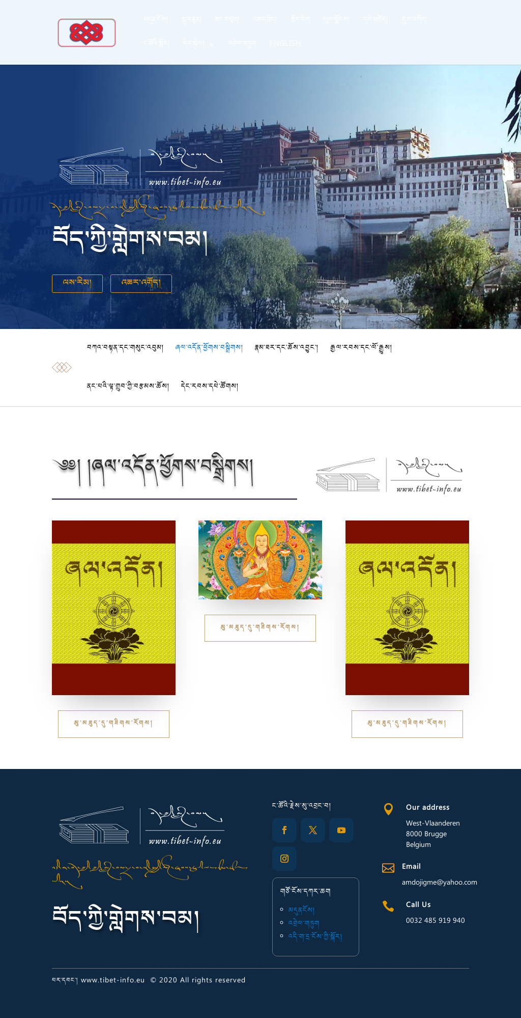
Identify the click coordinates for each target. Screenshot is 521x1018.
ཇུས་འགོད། (414, 22)
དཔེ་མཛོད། (375, 22)
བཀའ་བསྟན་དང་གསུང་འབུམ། (125, 348)
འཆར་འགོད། (141, 284)
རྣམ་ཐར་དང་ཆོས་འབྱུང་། (287, 348)
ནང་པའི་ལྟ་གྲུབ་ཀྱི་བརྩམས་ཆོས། (128, 387)
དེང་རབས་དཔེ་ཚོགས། (210, 387)
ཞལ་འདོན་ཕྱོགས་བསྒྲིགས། (210, 348)
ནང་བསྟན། (227, 22)
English (285, 46)
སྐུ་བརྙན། (192, 22)
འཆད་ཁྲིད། (265, 22)
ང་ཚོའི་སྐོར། (156, 46)
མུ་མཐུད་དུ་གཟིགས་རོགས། (114, 723)
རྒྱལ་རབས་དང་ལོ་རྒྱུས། (361, 348)
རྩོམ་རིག (300, 22)
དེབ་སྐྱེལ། (194, 46)
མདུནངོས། (303, 912)
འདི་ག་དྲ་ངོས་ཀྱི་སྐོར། (315, 936)
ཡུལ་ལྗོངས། (336, 22)
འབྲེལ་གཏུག (242, 46)
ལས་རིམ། (77, 284)
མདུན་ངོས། (155, 22)
